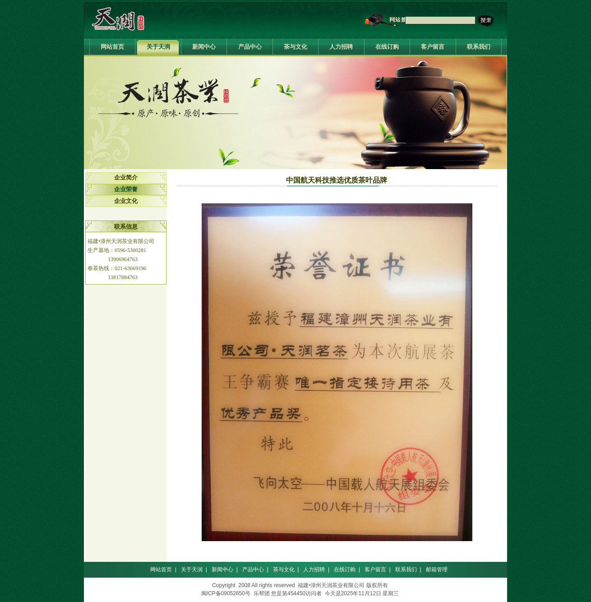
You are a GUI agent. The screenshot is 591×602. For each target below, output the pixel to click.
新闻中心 (204, 46)
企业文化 (126, 201)
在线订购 (387, 46)
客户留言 (432, 46)
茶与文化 (295, 46)
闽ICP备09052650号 (225, 593)
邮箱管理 (437, 569)
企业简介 (126, 177)
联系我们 (478, 46)
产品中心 (250, 46)
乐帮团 (262, 593)
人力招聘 (341, 46)
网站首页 (112, 46)
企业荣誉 (126, 189)
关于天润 (158, 46)
